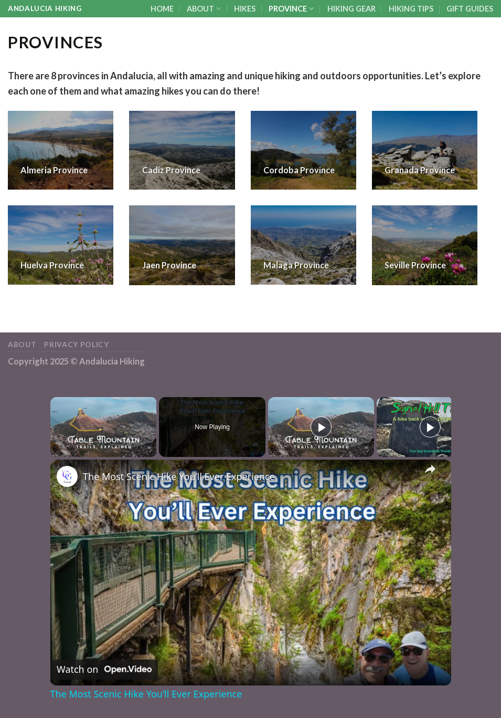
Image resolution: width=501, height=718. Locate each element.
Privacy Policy (76, 344)
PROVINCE (291, 9)
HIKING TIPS (411, 8)
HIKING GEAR (351, 8)
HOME (162, 8)
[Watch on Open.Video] (104, 670)
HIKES (244, 8)
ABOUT (204, 9)
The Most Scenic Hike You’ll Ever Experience (179, 476)
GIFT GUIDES (469, 8)
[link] (67, 476)
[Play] (321, 427)
